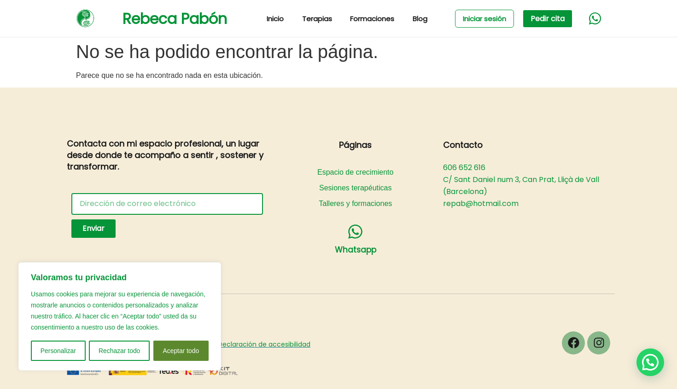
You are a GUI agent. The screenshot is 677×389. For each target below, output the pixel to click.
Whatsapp (355, 249)
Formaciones (373, 19)
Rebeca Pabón (175, 18)
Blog (421, 19)
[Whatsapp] (355, 232)
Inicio (275, 19)
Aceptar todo (181, 350)
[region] (119, 317)
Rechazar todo (119, 350)
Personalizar (58, 350)
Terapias (318, 19)
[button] (650, 362)
